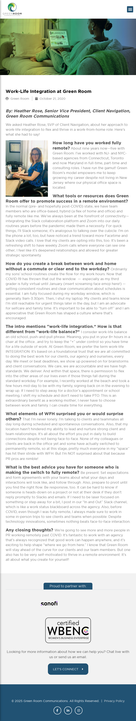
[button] (130, 9)
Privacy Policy (114, 701)
